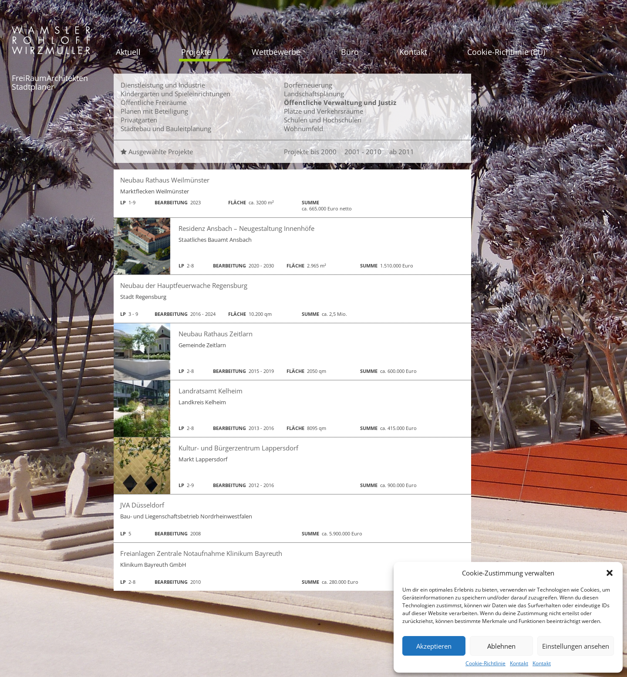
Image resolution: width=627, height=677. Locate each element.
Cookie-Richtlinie (485, 663)
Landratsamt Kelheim (211, 390)
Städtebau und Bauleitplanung (166, 128)
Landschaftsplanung (314, 93)
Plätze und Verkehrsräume (323, 111)
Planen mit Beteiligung (154, 111)
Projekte (196, 52)
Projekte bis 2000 (310, 151)
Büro (350, 52)
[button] (609, 573)
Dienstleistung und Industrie (163, 85)
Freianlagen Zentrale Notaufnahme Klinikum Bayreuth (201, 553)
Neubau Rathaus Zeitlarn (216, 333)
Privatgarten (139, 119)
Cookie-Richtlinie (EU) (506, 52)
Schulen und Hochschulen (322, 119)
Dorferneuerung (308, 85)
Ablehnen (501, 646)
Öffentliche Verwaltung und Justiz (340, 102)
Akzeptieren (434, 646)
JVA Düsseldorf (142, 505)
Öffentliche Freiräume (153, 102)
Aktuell (128, 52)
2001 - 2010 (362, 151)
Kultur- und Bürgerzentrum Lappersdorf (238, 447)
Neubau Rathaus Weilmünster (164, 180)
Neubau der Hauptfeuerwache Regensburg (183, 285)
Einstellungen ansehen (575, 646)
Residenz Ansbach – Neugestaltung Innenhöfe (246, 228)
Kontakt (519, 663)
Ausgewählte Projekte (157, 151)
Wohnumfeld (303, 128)
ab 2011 (401, 151)
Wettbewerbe (276, 52)
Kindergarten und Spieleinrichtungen (175, 93)
